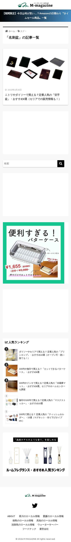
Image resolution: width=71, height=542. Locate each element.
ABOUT (11, 516)
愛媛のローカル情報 (53, 516)
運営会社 (44, 529)
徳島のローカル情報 (23, 520)
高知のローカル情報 (46, 520)
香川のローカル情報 (29, 516)
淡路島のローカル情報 (23, 524)
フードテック (29, 529)
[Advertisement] (30, 135)
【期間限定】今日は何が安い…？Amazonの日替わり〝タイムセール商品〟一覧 (35, 15)
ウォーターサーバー (48, 524)
